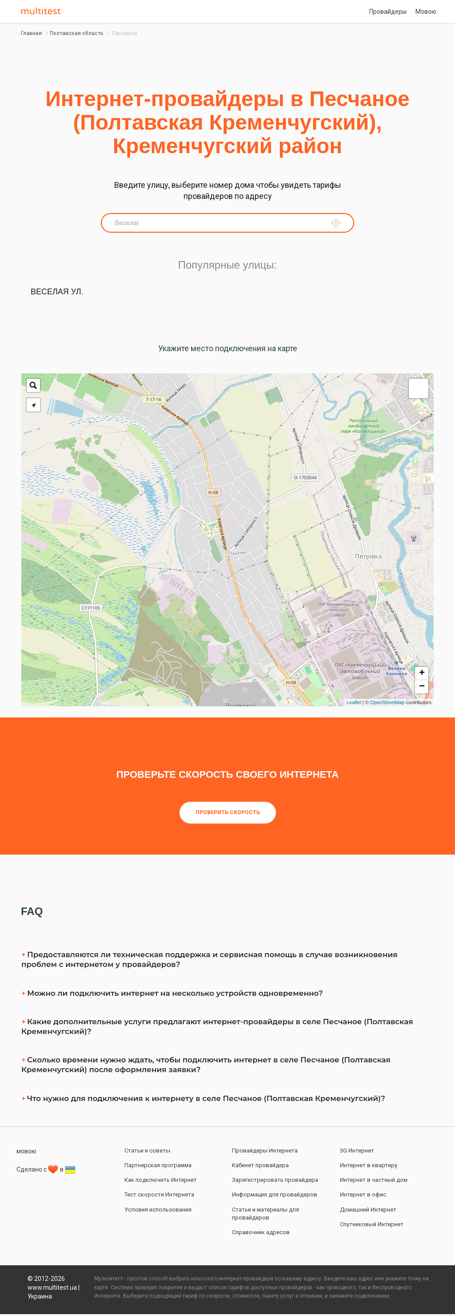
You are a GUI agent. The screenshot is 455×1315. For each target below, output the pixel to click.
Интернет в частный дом (373, 1180)
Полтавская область (77, 33)
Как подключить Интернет (160, 1180)
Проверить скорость (228, 813)
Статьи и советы (147, 1151)
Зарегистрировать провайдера (275, 1180)
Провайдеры (388, 11)
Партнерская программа (158, 1166)
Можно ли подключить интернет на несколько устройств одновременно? (175, 994)
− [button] (422, 687)
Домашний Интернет (368, 1210)
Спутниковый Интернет (371, 1225)
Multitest (43, 11)
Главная (31, 33)
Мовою (425, 11)
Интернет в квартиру (368, 1166)
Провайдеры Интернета (265, 1151)
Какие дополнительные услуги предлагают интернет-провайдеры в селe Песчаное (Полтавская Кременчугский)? (217, 1027)
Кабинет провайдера (260, 1166)
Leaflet (354, 703)
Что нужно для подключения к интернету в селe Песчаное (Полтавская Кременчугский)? (206, 1099)
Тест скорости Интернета (159, 1195)
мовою (26, 1152)
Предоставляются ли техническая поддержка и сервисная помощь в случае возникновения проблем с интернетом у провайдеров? (209, 960)
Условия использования (158, 1210)
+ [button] (422, 674)
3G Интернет (357, 1151)
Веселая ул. (57, 292)
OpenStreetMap (387, 703)
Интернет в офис (363, 1195)
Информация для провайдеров (274, 1195)
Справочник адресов (261, 1233)
